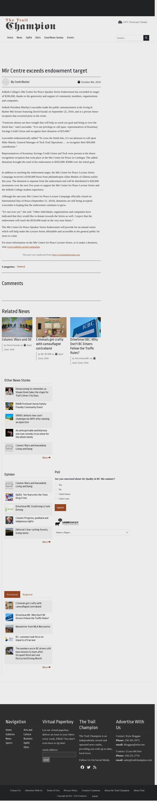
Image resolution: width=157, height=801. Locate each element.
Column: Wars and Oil (16, 340)
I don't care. (64, 499)
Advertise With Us (35, 791)
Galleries (11, 734)
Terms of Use (54, 791)
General (21, 266)
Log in (96, 796)
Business (29, 739)
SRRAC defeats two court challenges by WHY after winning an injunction (33, 419)
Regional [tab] (28, 595)
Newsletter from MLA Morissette (33, 627)
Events (71, 37)
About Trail (140, 791)
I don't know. (65, 494)
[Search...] (131, 38)
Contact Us (16, 791)
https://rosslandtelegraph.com (67, 254)
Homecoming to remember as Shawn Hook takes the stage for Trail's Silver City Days (32, 393)
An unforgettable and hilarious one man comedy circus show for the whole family (32, 434)
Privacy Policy (72, 791)
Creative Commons (92, 791)
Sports (10, 743)
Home (11, 37)
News (20, 37)
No (60, 490)
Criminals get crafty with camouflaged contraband (50, 344)
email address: (51, 750)
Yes (60, 485)
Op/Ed (30, 37)
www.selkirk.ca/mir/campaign (18, 246)
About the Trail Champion (118, 791)
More (46, 458)
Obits (39, 37)
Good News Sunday (55, 37)
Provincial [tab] (12, 595)
